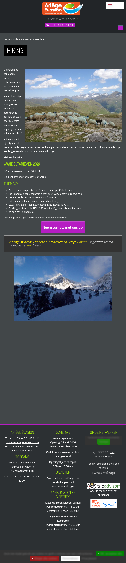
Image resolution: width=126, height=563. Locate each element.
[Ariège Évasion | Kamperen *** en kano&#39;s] (63, 8)
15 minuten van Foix (22, 470)
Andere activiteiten (22, 39)
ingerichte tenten (101, 242)
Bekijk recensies (97, 463)
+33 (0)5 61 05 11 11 (27, 438)
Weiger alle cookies (44, 558)
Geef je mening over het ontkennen (103, 490)
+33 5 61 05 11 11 (61, 25)
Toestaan (103, 441)
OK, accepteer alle (109, 553)
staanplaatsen (17, 245)
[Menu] (120, 27)
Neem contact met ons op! (63, 227)
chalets (36, 245)
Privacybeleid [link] (89, 558)
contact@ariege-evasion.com (22, 442)
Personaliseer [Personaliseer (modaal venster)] (70, 558)
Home (7, 39)
